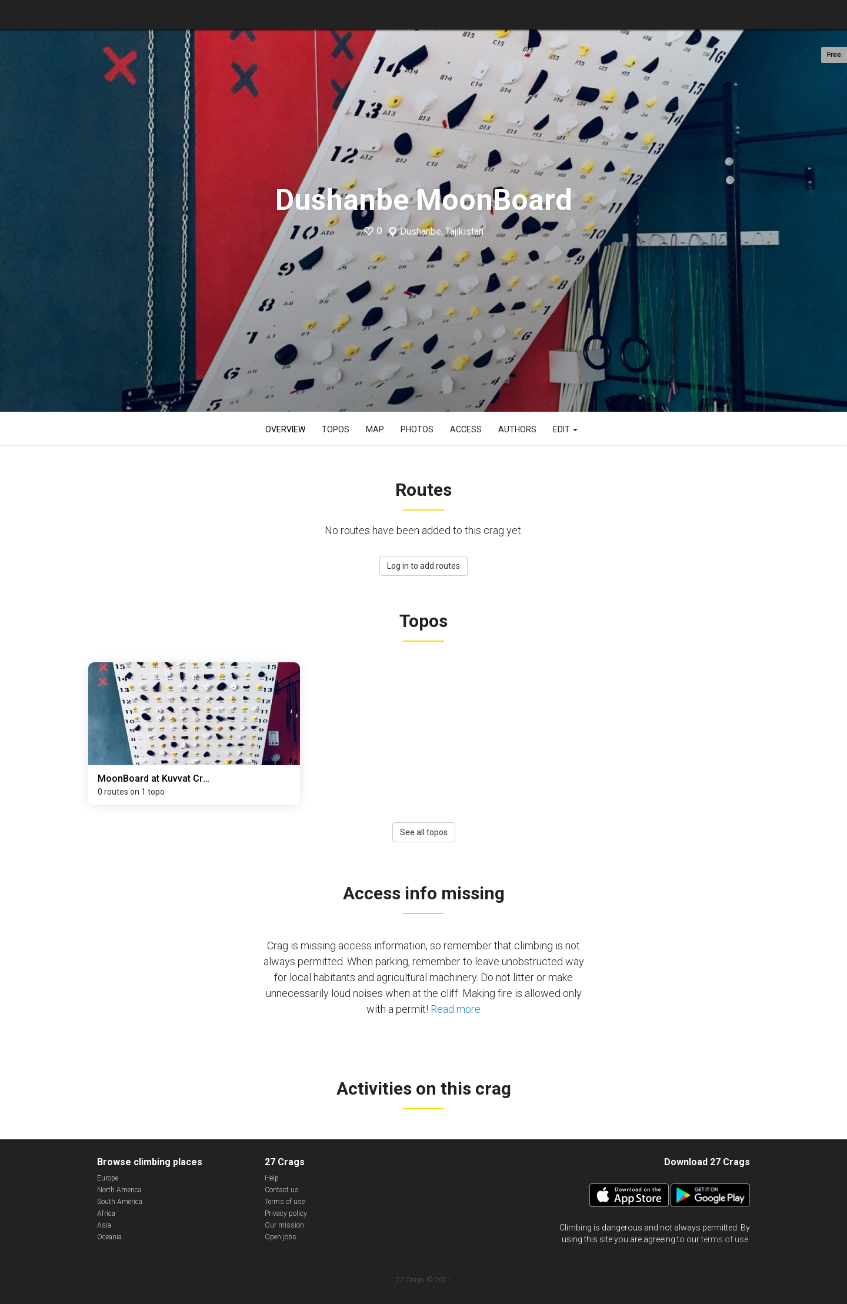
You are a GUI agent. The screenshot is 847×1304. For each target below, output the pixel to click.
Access (466, 429)
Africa (106, 1213)
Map (375, 429)
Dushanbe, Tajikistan (441, 231)
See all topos (424, 832)
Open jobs (280, 1237)
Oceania (109, 1237)
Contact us (282, 1190)
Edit (565, 429)
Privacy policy (286, 1213)
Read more (456, 1009)
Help (272, 1178)
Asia (104, 1225)
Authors (517, 429)
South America (119, 1202)
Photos (417, 429)
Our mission (284, 1225)
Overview (285, 429)
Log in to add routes (423, 566)
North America (119, 1190)
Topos (335, 429)
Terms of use (285, 1202)
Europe (107, 1178)
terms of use (724, 1239)
